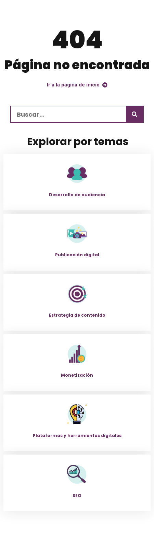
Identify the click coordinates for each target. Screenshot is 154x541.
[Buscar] (134, 114)
